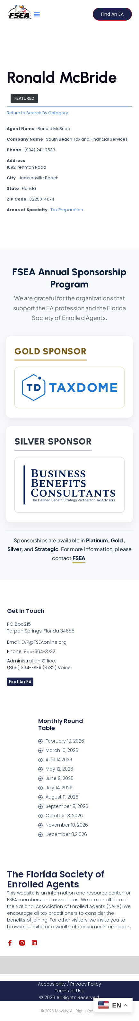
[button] (37, 14)
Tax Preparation (66, 210)
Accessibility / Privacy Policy (69, 984)
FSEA (79, 558)
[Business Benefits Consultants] (69, 485)
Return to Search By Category (37, 113)
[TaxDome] (69, 387)
